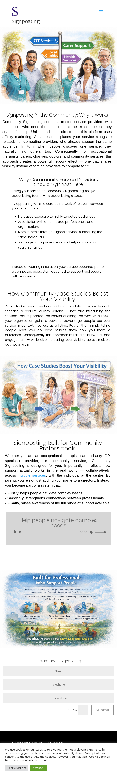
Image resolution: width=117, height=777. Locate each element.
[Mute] (91, 532)
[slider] (99, 532)
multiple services (32, 475)
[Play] (15, 532)
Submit (102, 710)
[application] (58, 532)
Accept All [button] (38, 768)
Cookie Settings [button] (16, 768)
